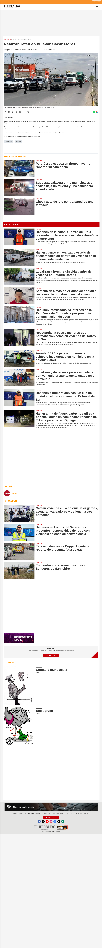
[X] (43, 821)
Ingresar (97, 2)
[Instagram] (51, 821)
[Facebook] (39, 821)
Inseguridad (8, 141)
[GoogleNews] (54, 821)
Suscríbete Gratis (51, 655)
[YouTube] (47, 821)
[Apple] (58, 821)
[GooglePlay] (62, 821)
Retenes (18, 141)
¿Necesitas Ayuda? (51, 817)
